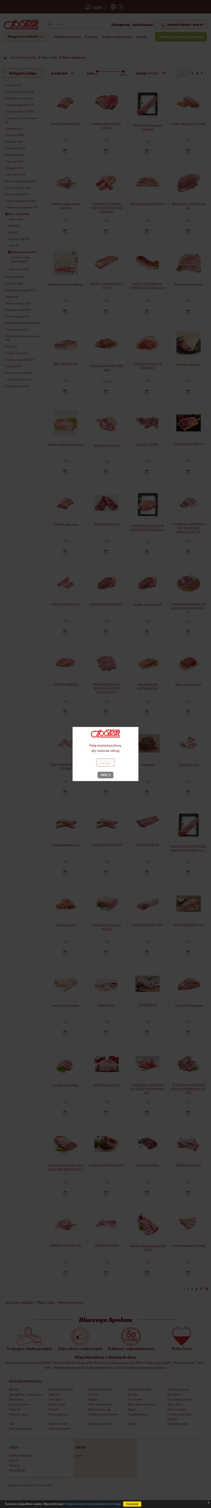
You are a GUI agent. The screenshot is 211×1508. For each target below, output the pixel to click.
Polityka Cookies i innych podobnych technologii (93, 1504)
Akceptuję (132, 1504)
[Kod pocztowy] (105, 762)
